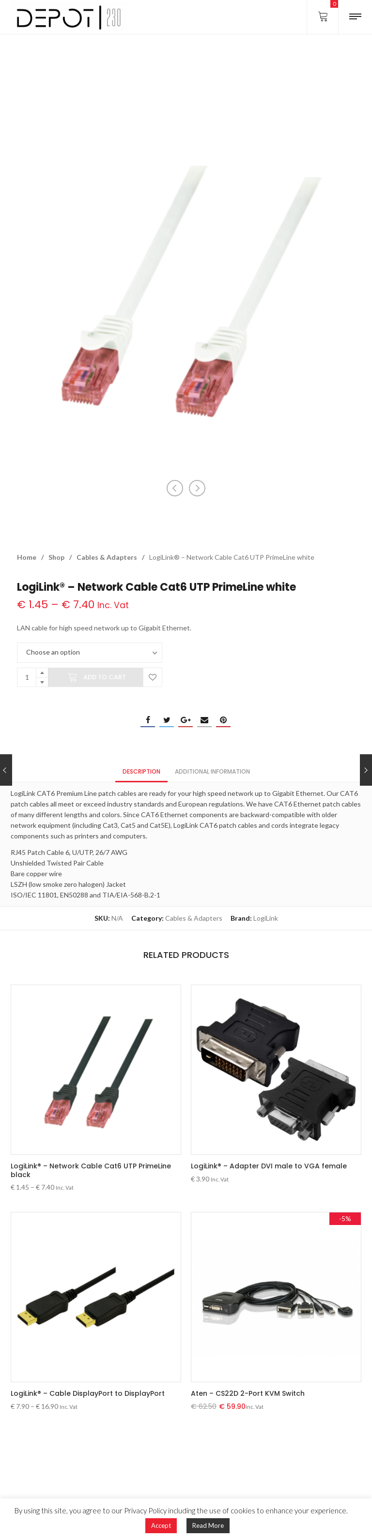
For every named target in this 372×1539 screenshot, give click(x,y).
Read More (208, 1525)
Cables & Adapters (107, 557)
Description (141, 771)
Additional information (212, 771)
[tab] (141, 771)
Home (26, 557)
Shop (56, 557)
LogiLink (265, 918)
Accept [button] (161, 1525)
